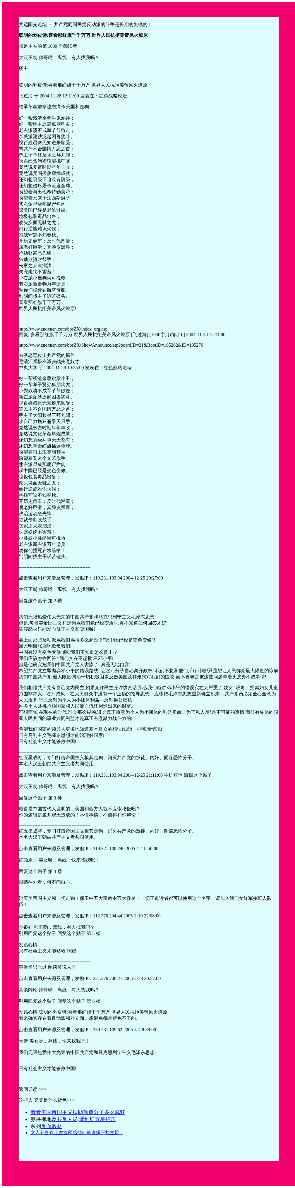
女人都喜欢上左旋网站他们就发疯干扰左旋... (76, 1132)
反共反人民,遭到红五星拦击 (84, 1119)
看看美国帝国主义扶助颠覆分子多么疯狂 (77, 1112)
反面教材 (51, 1126)
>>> (71, 1100)
